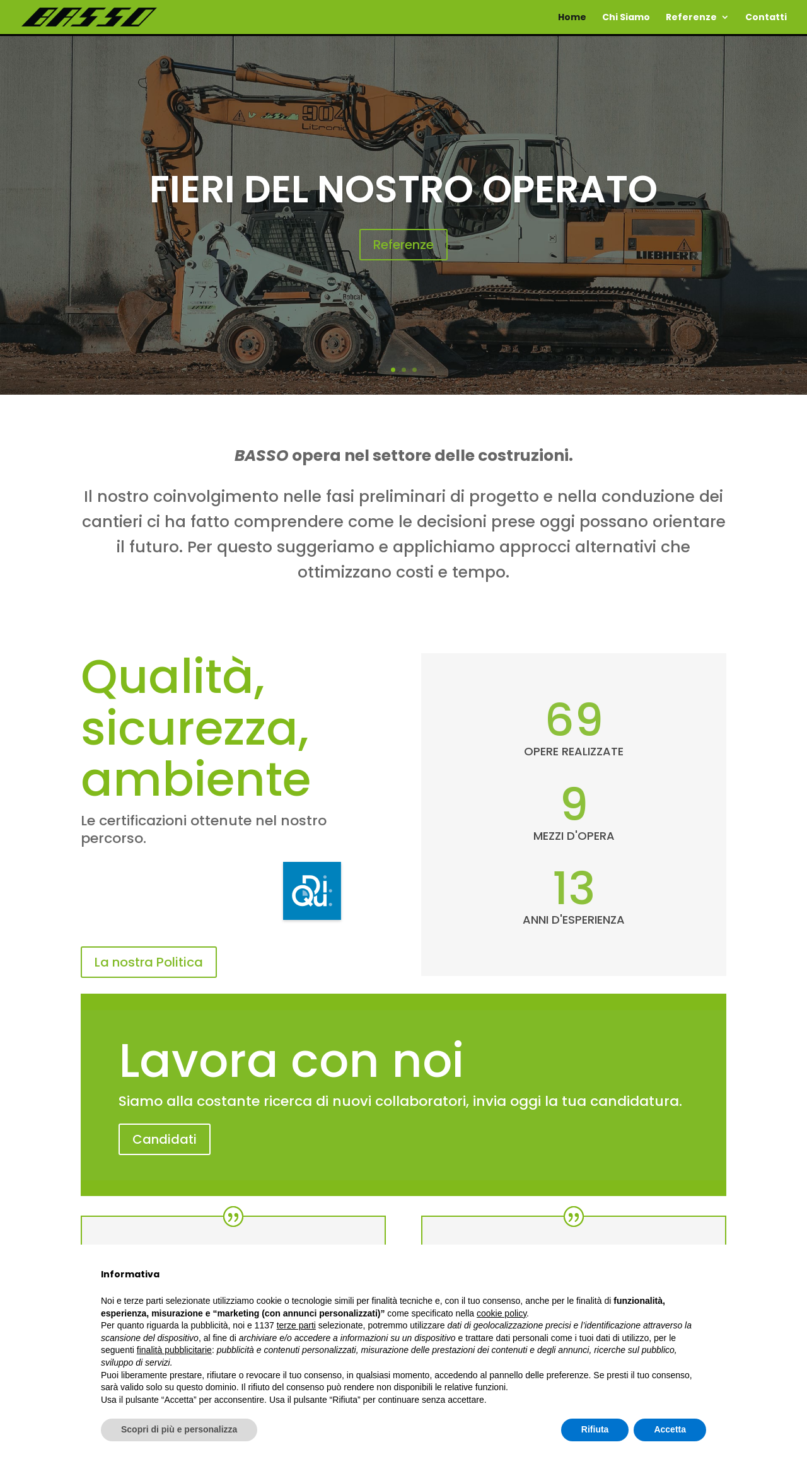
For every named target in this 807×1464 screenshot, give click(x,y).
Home (572, 18)
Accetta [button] (670, 1429)
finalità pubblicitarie (174, 1350)
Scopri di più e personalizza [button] (179, 1429)
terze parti (296, 1325)
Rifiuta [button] (595, 1429)
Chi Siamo (626, 18)
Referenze (691, 18)
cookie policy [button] (501, 1313)
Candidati (164, 1139)
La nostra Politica (149, 962)
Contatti (766, 18)
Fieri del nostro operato (403, 190)
